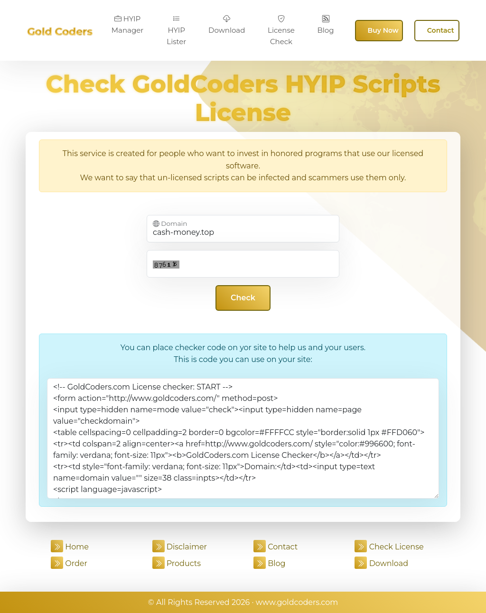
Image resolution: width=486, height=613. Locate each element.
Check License (389, 546)
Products (176, 563)
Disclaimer (179, 546)
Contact (440, 30)
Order (69, 563)
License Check (281, 30)
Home (70, 546)
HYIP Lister (176, 30)
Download (226, 25)
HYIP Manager (128, 24)
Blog (326, 25)
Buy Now (383, 30)
